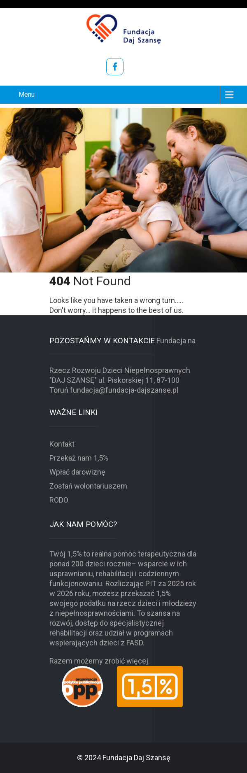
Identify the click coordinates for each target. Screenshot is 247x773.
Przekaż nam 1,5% (78, 458)
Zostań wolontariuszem (88, 486)
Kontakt (62, 444)
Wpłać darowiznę (77, 472)
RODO (58, 500)
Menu (27, 94)
